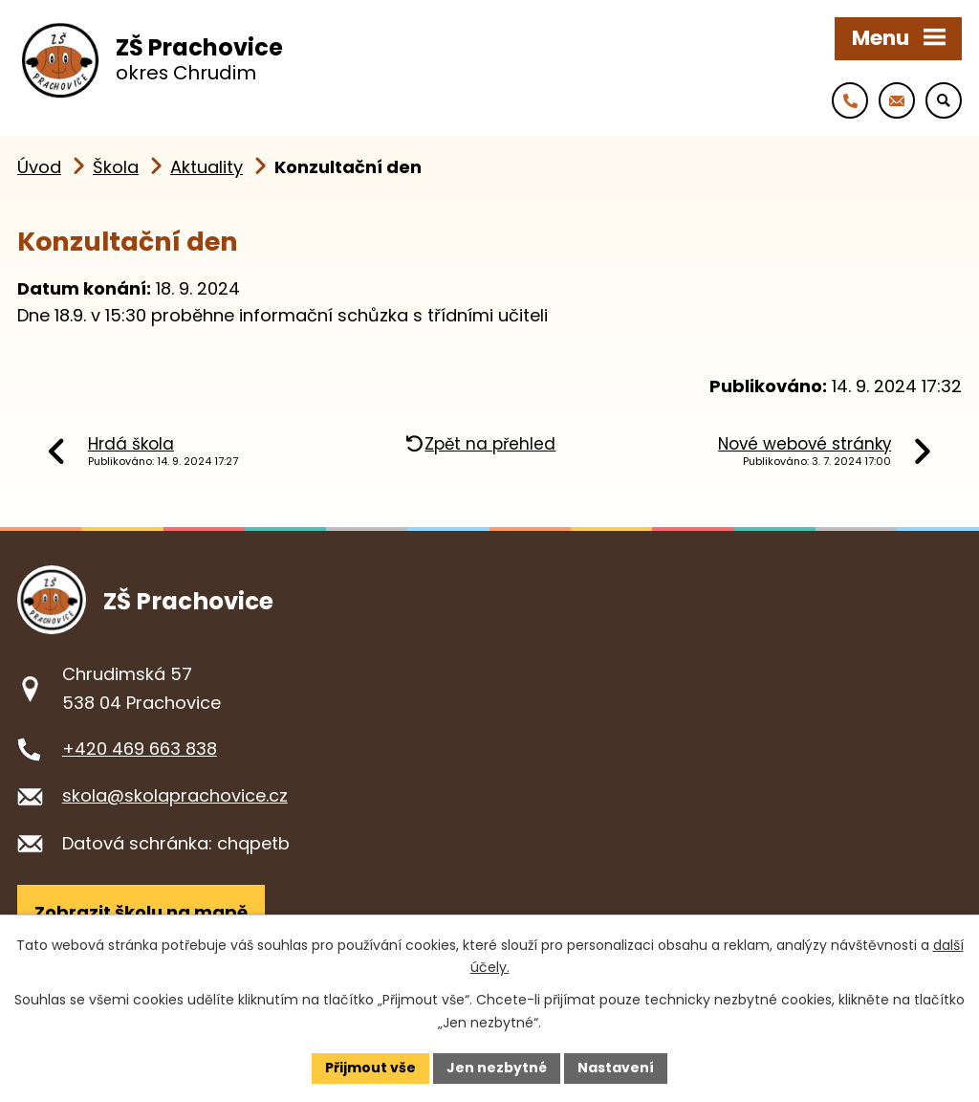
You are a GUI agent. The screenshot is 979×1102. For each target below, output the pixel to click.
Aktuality (206, 167)
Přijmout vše (370, 1067)
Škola (116, 167)
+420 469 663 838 (139, 748)
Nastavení (615, 1067)
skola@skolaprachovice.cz (175, 795)
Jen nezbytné (496, 1067)
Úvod (39, 167)
